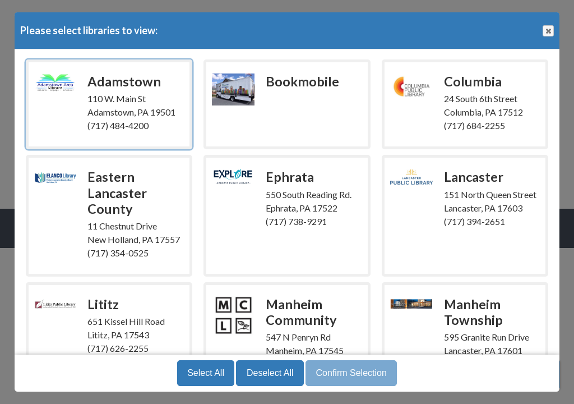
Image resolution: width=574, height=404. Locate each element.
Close (548, 31)
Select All (205, 373)
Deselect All (270, 373)
